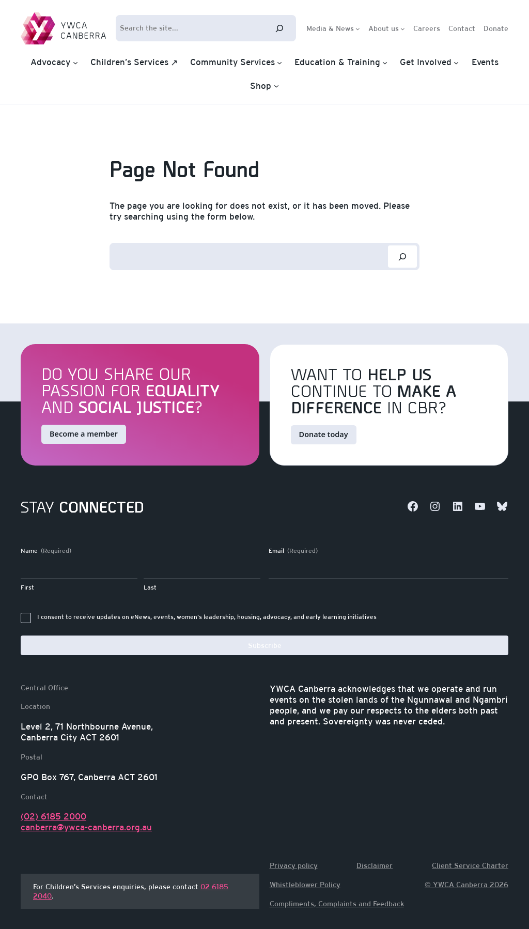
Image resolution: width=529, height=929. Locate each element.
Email (293, 551)
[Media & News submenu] (357, 28)
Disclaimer (374, 865)
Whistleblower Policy (305, 884)
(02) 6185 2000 (53, 816)
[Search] (279, 28)
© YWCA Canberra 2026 (466, 884)
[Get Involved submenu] (456, 62)
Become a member (84, 434)
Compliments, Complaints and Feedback (337, 904)
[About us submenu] (402, 28)
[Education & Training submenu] (384, 62)
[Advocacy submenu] (75, 62)
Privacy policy (294, 865)
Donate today (323, 434)
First (27, 587)
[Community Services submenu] (279, 62)
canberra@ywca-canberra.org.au (86, 827)
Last (150, 587)
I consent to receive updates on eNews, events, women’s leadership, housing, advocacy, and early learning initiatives (207, 617)
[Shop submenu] (276, 85)
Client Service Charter (470, 865)
